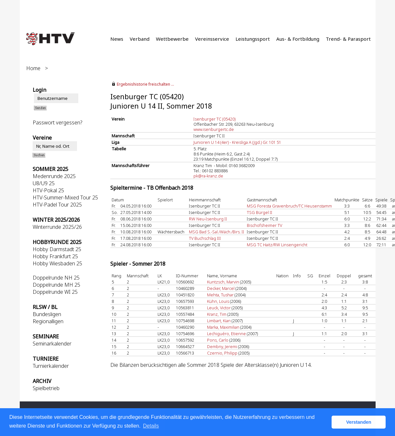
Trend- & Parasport (348, 39)
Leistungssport (253, 39)
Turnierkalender (51, 365)
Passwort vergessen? (57, 122)
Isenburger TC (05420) (214, 119)
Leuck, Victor (219, 308)
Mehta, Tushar (220, 295)
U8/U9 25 (44, 183)
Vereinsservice (212, 39)
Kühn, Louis (218, 301)
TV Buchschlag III (205, 238)
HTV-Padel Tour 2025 (57, 204)
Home (33, 68)
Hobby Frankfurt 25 (55, 256)
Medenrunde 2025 (54, 176)
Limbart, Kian (219, 321)
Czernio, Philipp (222, 353)
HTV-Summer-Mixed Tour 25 (65, 197)
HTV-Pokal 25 (48, 190)
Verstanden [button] (358, 422)
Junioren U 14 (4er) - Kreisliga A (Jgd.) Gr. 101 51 (237, 142)
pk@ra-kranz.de (208, 176)
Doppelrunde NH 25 (56, 277)
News (116, 39)
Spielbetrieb (46, 388)
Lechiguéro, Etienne (226, 333)
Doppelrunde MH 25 (56, 284)
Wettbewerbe (172, 39)
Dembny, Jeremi (222, 346)
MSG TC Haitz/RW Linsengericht (277, 245)
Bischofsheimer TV (264, 225)
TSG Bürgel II (259, 212)
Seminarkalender (52, 343)
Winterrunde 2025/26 (57, 226)
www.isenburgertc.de (213, 129)
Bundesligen (47, 314)
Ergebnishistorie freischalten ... (145, 84)
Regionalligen (48, 321)
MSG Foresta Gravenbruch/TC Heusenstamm (289, 206)
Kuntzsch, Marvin (223, 282)
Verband (139, 39)
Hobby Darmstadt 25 (57, 249)
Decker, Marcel (221, 288)
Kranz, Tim (216, 314)
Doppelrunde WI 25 (55, 291)
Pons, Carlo (217, 340)
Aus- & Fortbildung (297, 39)
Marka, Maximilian (223, 327)
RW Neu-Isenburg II (208, 219)
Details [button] (151, 426)
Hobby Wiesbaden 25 (57, 263)
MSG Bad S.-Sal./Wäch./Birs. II (216, 232)
